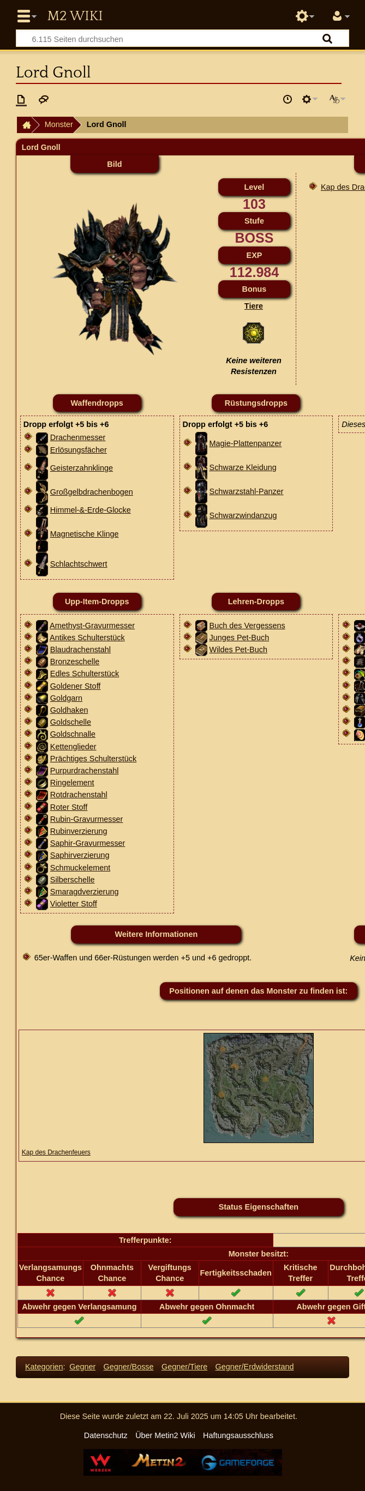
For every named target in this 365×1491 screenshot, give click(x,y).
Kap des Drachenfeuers (56, 1152)
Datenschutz (106, 1435)
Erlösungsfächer (78, 450)
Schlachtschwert (78, 564)
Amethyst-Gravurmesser (92, 625)
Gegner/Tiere (184, 1366)
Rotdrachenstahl (78, 794)
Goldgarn (66, 698)
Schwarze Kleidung (243, 467)
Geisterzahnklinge (81, 468)
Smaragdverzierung (84, 891)
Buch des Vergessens (247, 625)
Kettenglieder (73, 746)
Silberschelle (72, 879)
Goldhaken (69, 710)
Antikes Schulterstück (87, 637)
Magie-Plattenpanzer (246, 443)
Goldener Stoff (75, 686)
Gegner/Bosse (129, 1366)
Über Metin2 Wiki (165, 1435)
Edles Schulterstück (84, 673)
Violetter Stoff (73, 903)
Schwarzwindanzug (243, 515)
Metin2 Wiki (75, 16)
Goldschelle (70, 722)
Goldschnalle (72, 734)
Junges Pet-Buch (240, 637)
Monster (59, 124)
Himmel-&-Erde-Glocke (90, 510)
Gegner (82, 1366)
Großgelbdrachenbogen (91, 492)
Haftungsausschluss (238, 1435)
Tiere (253, 306)
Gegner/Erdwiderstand (255, 1366)
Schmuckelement (80, 867)
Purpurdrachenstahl (84, 770)
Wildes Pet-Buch (238, 649)
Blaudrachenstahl (80, 649)
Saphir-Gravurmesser (87, 843)
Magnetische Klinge (84, 534)
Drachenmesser (78, 437)
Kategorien (44, 1366)
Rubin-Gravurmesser (86, 819)
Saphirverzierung (80, 855)
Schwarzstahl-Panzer (247, 491)
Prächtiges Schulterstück (93, 758)
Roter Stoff (69, 807)
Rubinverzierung (78, 831)
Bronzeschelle (74, 661)
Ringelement (72, 782)
